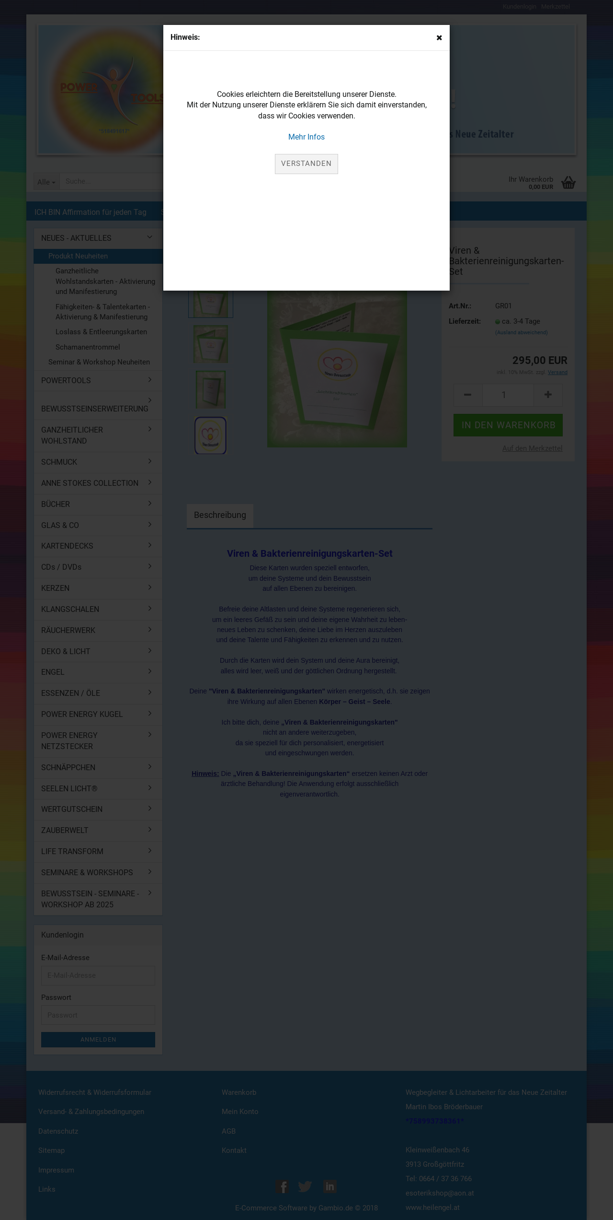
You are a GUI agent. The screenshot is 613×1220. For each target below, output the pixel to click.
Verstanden (306, 163)
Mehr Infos (306, 136)
